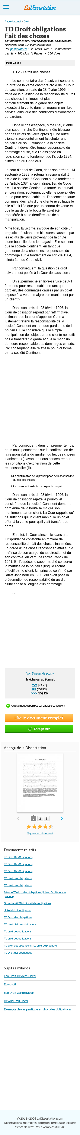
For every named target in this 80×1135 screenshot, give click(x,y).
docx (34, 693)
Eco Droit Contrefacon (19, 993)
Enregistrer (39, 729)
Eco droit (10, 984)
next (62, 818)
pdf (34, 689)
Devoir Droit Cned (16, 1001)
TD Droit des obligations (18, 917)
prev (18, 818)
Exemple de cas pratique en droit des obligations (37, 1009)
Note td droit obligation (17, 910)
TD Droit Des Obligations (18, 857)
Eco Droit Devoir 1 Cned (20, 976)
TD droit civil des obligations (20, 924)
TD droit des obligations (18, 878)
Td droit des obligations (17, 931)
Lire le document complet (39, 718)
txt (34, 684)
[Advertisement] (40, 399)
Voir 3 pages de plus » (39, 673)
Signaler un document (40, 833)
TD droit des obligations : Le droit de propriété (30, 945)
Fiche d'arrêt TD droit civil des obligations (27, 903)
